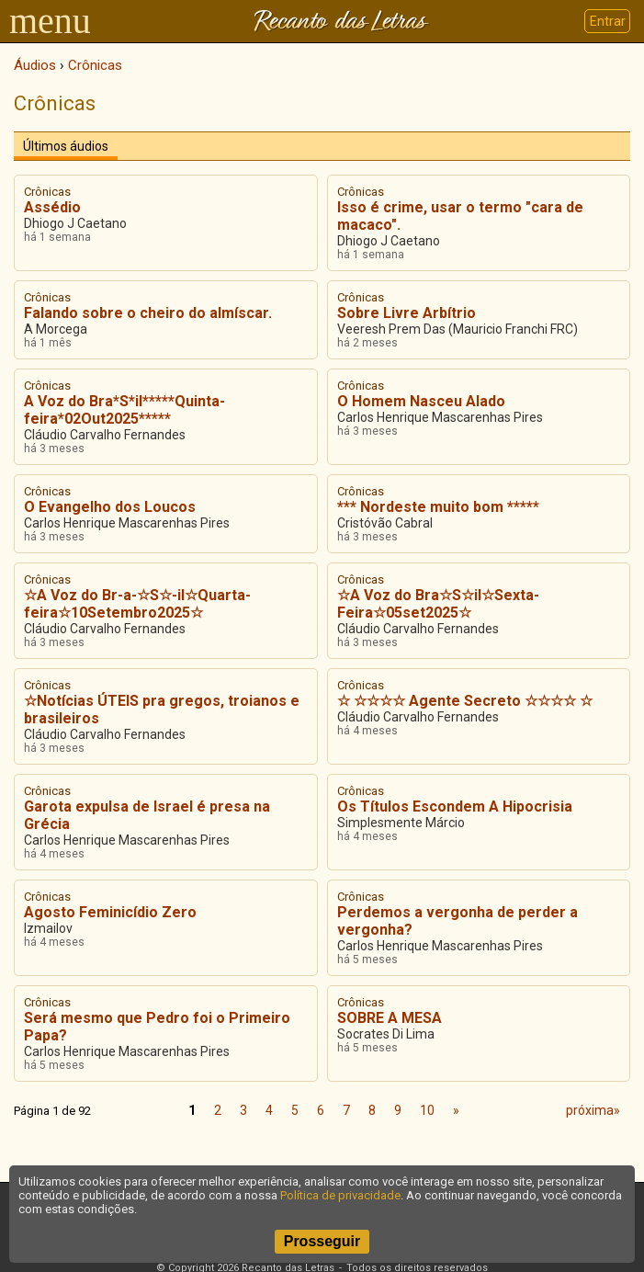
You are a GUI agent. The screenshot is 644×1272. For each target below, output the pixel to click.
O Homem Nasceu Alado (421, 401)
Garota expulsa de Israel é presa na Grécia (147, 815)
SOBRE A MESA (389, 1018)
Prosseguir (322, 1241)
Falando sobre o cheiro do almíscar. (148, 313)
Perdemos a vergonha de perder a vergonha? (457, 920)
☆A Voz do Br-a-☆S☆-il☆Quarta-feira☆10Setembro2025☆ (137, 603)
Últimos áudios (65, 146)
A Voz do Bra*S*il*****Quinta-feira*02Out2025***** (124, 409)
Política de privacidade (340, 1195)
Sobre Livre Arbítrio (406, 313)
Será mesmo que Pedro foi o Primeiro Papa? (157, 1026)
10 (427, 1110)
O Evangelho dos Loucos (110, 507)
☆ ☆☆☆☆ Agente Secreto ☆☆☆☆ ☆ (465, 701)
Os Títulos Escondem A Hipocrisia (454, 806)
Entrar (608, 21)
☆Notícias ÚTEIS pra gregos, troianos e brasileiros (161, 709)
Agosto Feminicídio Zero (110, 912)
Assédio (52, 207)
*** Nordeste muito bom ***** (438, 507)
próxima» (593, 1110)
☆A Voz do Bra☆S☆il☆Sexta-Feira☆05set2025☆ (438, 603)
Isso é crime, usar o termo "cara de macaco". (460, 216)
